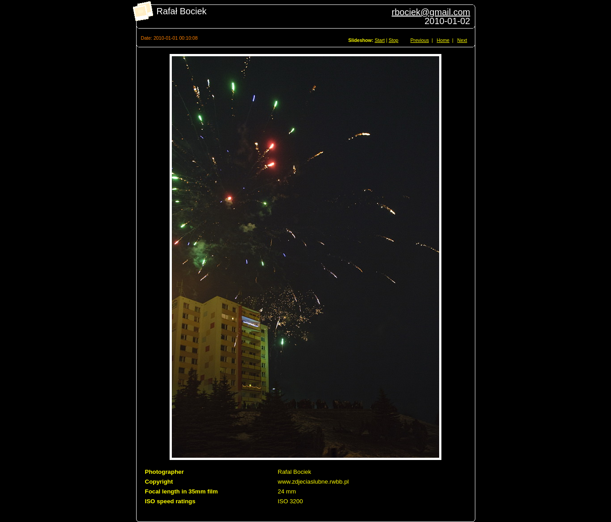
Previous (420, 40)
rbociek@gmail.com (431, 12)
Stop (394, 40)
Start (379, 40)
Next (462, 40)
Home (443, 40)
